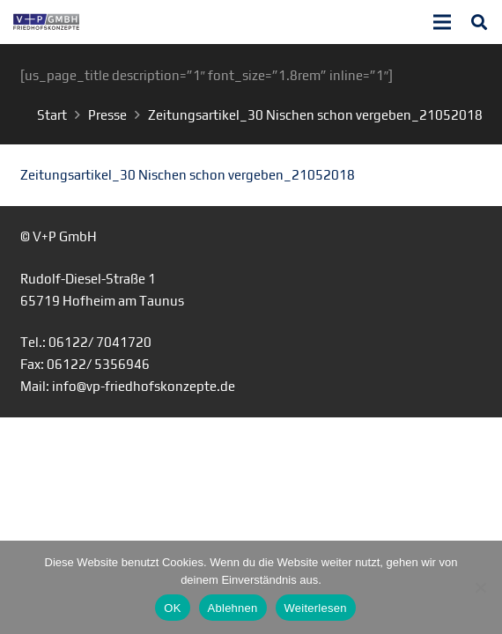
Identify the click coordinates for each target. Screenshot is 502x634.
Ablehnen (233, 608)
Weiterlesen (315, 608)
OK (172, 608)
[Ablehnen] (480, 587)
